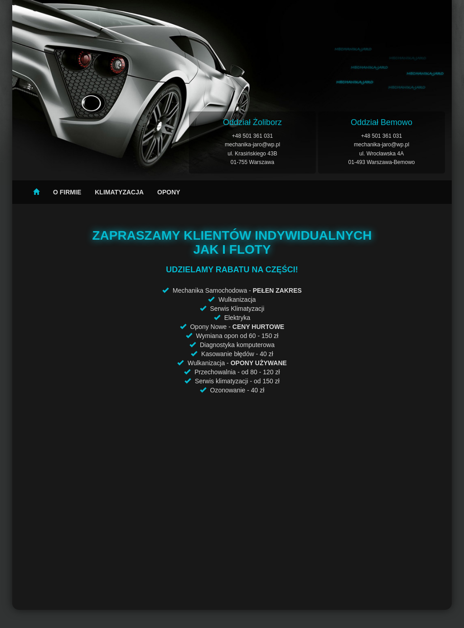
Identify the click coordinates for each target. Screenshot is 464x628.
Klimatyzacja (119, 192)
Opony (168, 192)
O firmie (67, 192)
